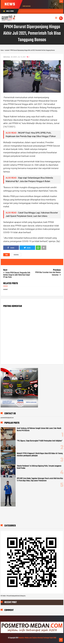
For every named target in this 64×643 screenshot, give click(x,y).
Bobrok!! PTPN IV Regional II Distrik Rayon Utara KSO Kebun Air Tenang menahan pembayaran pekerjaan (40, 454)
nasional (16, 255)
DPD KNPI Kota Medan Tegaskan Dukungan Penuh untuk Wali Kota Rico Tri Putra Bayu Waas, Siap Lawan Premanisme (40, 479)
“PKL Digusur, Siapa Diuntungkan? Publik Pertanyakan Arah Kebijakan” (40, 440)
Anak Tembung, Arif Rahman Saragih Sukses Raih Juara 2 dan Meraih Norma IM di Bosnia (39, 429)
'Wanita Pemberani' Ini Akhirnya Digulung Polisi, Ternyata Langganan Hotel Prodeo (39, 467)
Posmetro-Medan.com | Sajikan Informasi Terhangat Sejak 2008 (37, 637)
